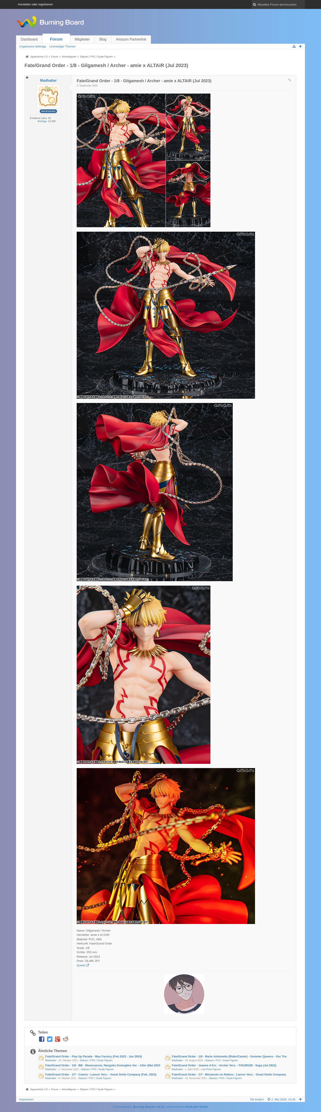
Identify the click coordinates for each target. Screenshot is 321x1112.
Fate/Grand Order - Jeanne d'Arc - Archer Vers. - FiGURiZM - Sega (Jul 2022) (224, 1065)
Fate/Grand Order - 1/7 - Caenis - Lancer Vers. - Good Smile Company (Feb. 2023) (100, 1074)
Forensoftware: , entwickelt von (160, 1106)
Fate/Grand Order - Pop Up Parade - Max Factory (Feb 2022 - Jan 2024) (93, 1056)
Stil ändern (257, 1099)
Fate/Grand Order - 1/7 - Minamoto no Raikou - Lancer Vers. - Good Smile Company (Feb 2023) (236, 1074)
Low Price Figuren (211, 1069)
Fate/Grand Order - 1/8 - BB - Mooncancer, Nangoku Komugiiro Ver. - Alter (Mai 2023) (103, 1065)
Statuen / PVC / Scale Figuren (96, 1060)
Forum (56, 39)
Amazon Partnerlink (131, 39)
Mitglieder (82, 39)
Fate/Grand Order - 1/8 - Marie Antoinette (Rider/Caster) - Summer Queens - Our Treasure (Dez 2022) (240, 1056)
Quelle (81, 965)
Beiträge (42, 121)
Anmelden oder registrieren (35, 4)
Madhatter (50, 1060)
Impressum (26, 1099)
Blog (102, 39)
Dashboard (29, 39)
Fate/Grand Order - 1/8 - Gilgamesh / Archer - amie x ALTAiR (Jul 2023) (106, 65)
